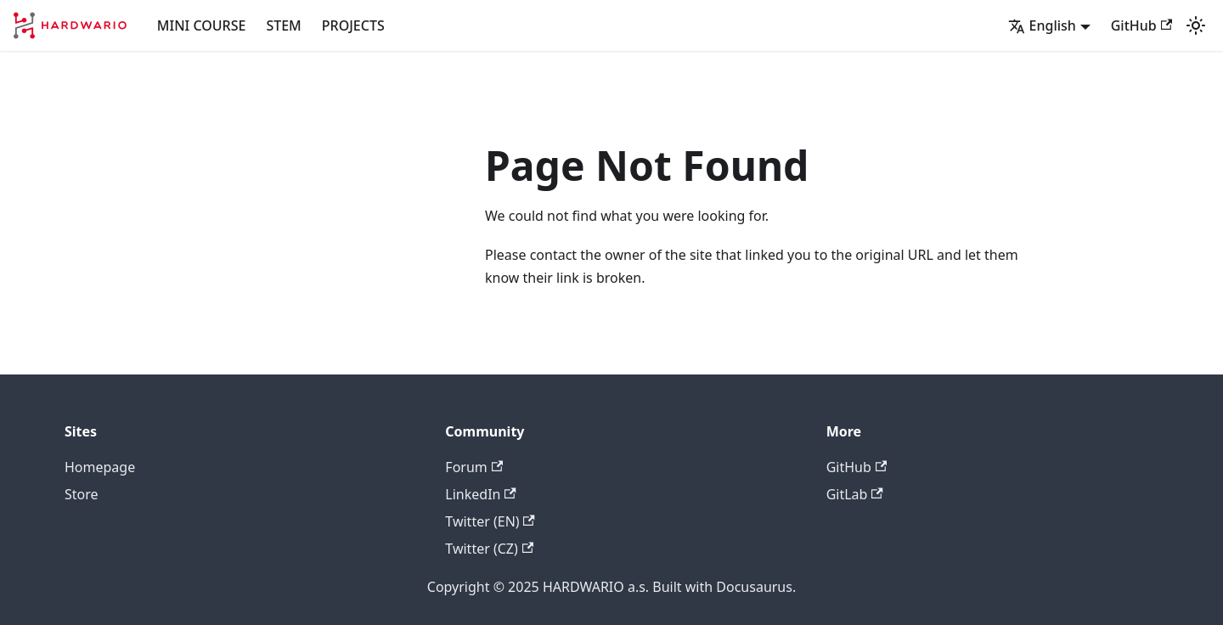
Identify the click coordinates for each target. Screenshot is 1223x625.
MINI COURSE (201, 25)
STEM (283, 25)
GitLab (854, 494)
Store (82, 494)
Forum (474, 467)
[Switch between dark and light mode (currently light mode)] (1195, 25)
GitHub (1141, 25)
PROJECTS (353, 25)
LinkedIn (480, 494)
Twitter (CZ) (489, 548)
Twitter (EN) (490, 521)
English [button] (1042, 25)
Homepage (100, 467)
